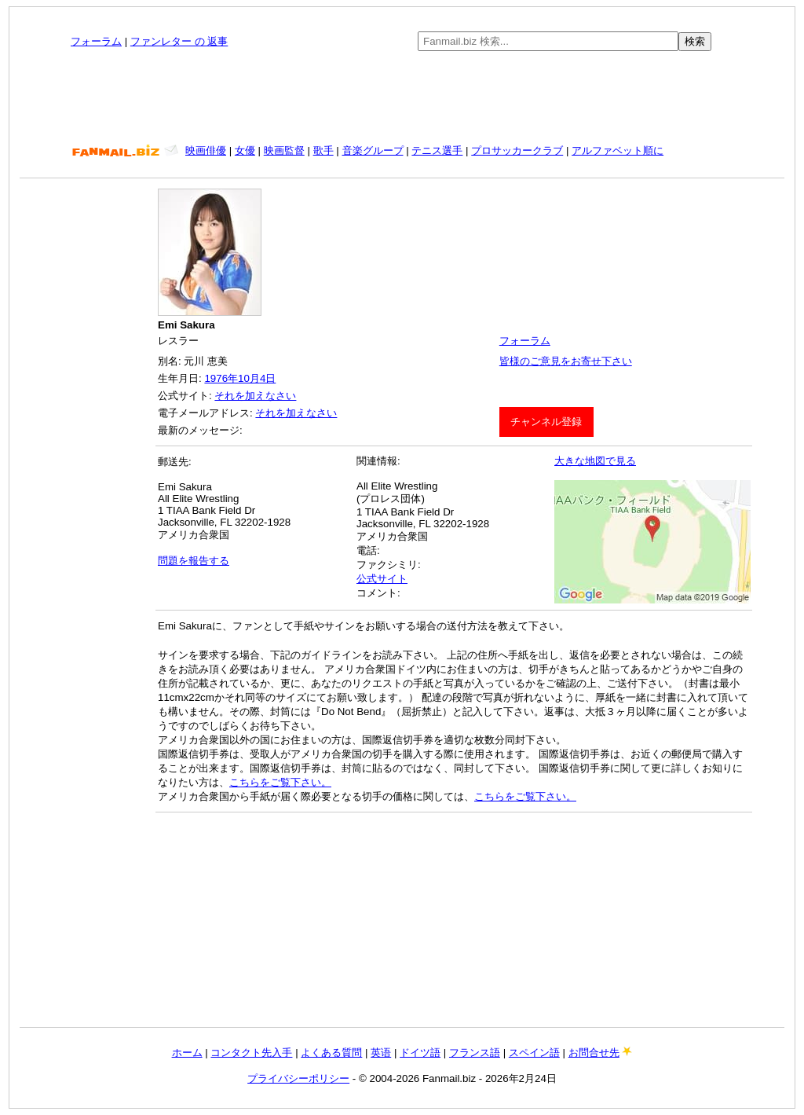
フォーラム (96, 41)
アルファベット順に (617, 150)
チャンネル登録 (546, 421)
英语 (381, 1052)
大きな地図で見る (595, 461)
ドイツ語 (420, 1052)
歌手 (323, 150)
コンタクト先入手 (251, 1052)
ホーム (187, 1052)
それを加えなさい (255, 396)
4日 (268, 378)
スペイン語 (534, 1052)
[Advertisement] (402, 97)
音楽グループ (373, 150)
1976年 (221, 378)
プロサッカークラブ (517, 150)
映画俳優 (205, 150)
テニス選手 (436, 150)
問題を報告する (193, 561)
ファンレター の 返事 (179, 41)
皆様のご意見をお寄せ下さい (565, 361)
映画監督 (284, 150)
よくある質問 (331, 1052)
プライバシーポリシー (298, 1078)
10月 (249, 378)
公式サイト (381, 579)
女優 (245, 150)
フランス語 (474, 1052)
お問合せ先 (593, 1052)
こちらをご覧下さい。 (280, 782)
